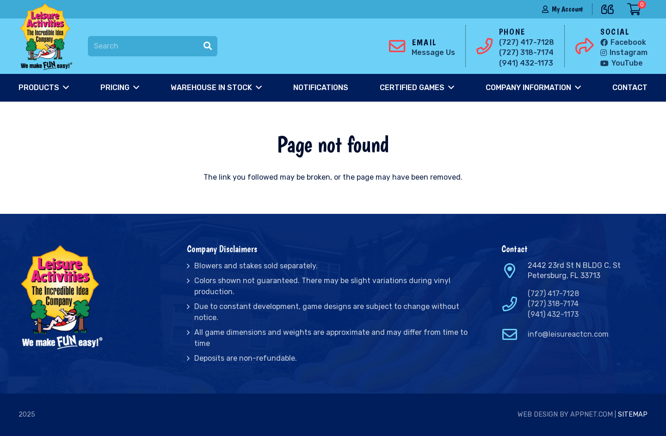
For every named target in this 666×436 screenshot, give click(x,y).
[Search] (152, 46)
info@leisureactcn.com (568, 334)
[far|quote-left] (609, 7)
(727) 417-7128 (553, 293)
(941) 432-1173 (553, 314)
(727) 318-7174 (553, 303)
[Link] (48, 37)
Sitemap (633, 414)
